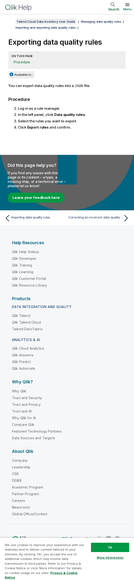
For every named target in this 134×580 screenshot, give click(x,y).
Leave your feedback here (36, 197)
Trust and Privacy (26, 404)
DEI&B (16, 480)
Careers (18, 501)
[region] (67, 558)
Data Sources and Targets (33, 438)
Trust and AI (22, 411)
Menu (127, 9)
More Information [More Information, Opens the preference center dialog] (110, 557)
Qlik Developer (24, 258)
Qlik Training (22, 265)
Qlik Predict (21, 362)
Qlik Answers (22, 355)
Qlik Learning (22, 272)
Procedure (22, 62)
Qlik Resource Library (29, 285)
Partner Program (25, 494)
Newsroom (21, 507)
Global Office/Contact (29, 514)
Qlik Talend (21, 316)
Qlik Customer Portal (29, 278)
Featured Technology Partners (37, 431)
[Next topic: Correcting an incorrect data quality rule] (99, 218)
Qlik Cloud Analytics (28, 348)
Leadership (21, 467)
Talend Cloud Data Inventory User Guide (45, 21)
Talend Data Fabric (27, 329)
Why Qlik (19, 391)
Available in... (23, 74)
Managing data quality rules (101, 21)
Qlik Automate (23, 368)
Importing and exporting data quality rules (46, 27)
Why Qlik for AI (24, 418)
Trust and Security (27, 398)
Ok (110, 547)
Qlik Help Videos (25, 252)
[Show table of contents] (9, 21)
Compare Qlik (23, 425)
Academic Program (27, 487)
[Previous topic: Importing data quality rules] (35, 218)
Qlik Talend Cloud (26, 322)
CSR (15, 474)
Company (20, 460)
